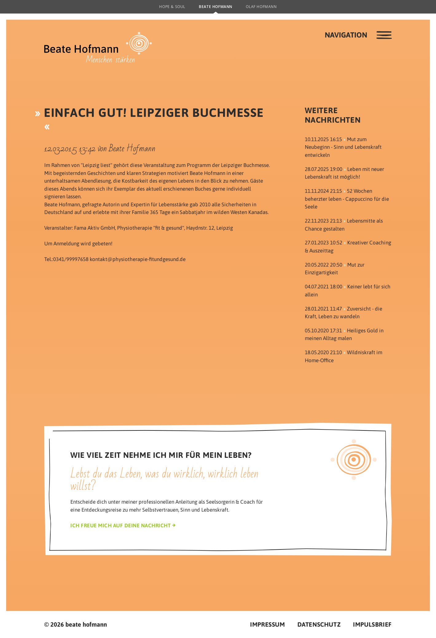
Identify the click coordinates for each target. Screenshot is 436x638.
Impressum (267, 624)
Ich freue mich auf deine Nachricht (120, 525)
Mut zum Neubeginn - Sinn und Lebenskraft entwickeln (343, 147)
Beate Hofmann (215, 6)
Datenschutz (319, 624)
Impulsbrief (372, 624)
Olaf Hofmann (261, 6)
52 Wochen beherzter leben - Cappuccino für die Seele (347, 199)
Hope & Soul (172, 6)
